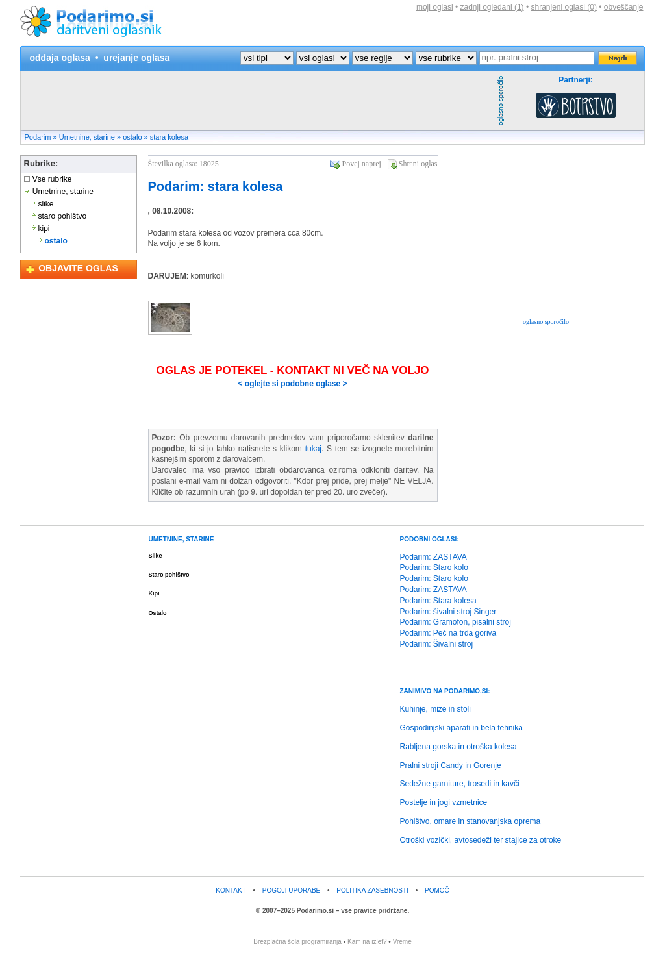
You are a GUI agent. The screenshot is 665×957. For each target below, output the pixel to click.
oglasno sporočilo (546, 321)
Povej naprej (361, 163)
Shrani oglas (418, 163)
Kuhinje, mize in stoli (435, 709)
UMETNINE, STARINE (181, 539)
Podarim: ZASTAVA (433, 557)
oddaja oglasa (60, 58)
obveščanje (624, 7)
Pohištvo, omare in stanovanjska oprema (470, 821)
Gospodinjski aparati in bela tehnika (461, 727)
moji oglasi (434, 7)
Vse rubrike (48, 179)
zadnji (492, 7)
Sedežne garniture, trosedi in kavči (460, 783)
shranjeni (563, 7)
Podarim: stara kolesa (215, 186)
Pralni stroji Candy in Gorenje (450, 765)
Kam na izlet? (367, 941)
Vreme (402, 941)
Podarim (38, 137)
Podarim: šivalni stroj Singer (448, 611)
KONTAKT (230, 890)
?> (322, 58)
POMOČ (437, 890)
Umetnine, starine (87, 137)
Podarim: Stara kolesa (438, 600)
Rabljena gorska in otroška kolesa (458, 746)
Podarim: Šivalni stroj (436, 644)
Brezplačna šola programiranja (297, 941)
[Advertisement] (257, 100)
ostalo (132, 137)
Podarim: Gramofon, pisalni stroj (455, 622)
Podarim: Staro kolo (434, 567)
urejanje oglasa (136, 58)
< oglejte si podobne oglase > (292, 383)
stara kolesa (169, 137)
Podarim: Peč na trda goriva (448, 633)
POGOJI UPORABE (291, 890)
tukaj (313, 448)
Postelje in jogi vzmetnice (444, 802)
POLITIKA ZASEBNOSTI (372, 890)
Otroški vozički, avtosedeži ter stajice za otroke (481, 840)
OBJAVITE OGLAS (78, 268)
